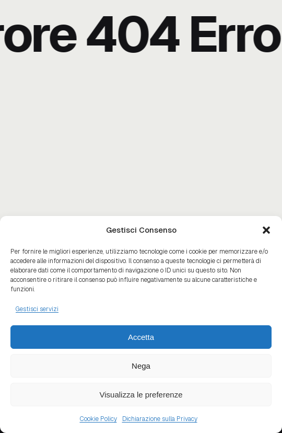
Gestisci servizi (37, 309)
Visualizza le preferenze (141, 394)
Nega (141, 365)
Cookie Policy (98, 419)
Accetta (141, 337)
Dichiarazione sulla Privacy (159, 419)
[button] (266, 230)
